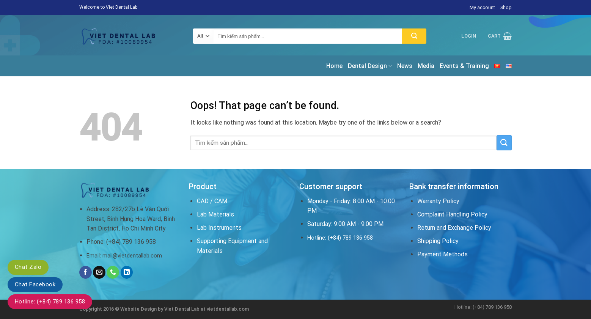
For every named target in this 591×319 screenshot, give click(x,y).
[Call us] (113, 272)
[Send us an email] (99, 272)
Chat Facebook (35, 284)
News (404, 65)
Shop (506, 7)
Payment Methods (442, 254)
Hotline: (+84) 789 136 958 (50, 301)
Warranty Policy (438, 201)
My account (482, 7)
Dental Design (370, 66)
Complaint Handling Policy (452, 214)
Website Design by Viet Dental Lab (160, 309)
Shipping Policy (438, 241)
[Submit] (414, 36)
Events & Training (464, 65)
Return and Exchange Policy (454, 227)
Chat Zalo (28, 267)
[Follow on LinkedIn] (127, 272)
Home (334, 65)
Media (426, 65)
